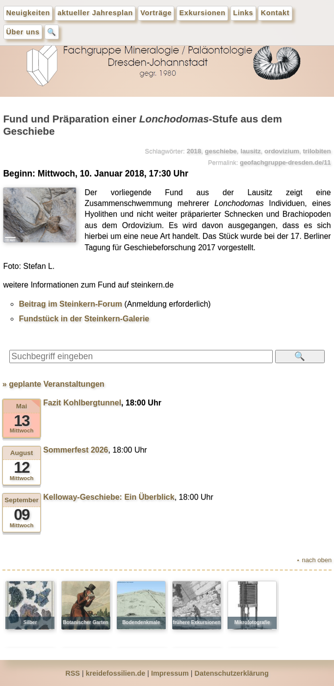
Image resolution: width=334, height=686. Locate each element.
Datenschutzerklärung (232, 673)
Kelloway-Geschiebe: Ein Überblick (109, 497)
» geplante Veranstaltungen (53, 384)
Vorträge (156, 13)
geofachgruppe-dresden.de (167, 64)
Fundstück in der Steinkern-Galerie (84, 318)
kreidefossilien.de (116, 673)
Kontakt (275, 13)
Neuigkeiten (28, 13)
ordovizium (281, 151)
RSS (72, 673)
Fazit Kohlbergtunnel (82, 403)
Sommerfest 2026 (75, 450)
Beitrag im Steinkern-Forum (70, 304)
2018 (194, 151)
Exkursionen (202, 13)
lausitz (250, 151)
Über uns (23, 32)
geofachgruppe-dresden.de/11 (285, 162)
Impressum (170, 673)
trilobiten (317, 151)
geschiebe (221, 151)
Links (243, 13)
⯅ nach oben (314, 560)
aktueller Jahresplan (95, 13)
